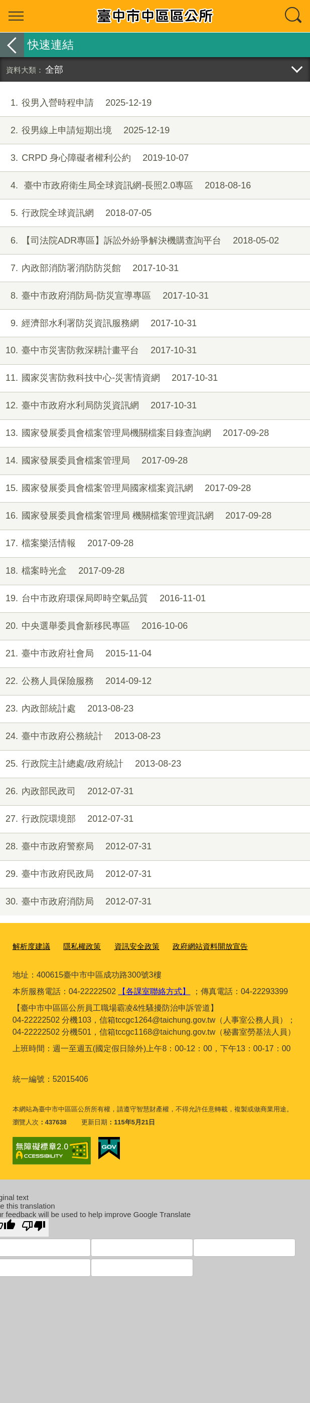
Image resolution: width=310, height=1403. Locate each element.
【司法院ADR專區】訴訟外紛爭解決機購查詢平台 (139, 240)
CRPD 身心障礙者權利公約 (94, 158)
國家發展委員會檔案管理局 (94, 460)
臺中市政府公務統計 (80, 736)
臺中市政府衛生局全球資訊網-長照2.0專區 (125, 185)
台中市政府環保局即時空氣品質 (103, 598)
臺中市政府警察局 (75, 846)
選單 (16, 16)
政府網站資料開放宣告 (189, 945)
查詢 (294, 16)
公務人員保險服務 (75, 681)
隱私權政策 (74, 945)
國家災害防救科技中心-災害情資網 (109, 378)
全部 (54, 69)
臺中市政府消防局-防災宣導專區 (104, 296)
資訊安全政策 (123, 945)
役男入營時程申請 (75, 103)
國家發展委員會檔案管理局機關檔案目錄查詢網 (134, 433)
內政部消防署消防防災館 (89, 268)
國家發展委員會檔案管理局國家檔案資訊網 (125, 488)
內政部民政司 (66, 791)
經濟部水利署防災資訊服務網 (98, 323)
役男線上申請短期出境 (85, 130)
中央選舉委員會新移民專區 (94, 626)
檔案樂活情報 (66, 543)
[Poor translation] (34, 1226)
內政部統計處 (66, 709)
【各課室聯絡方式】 (154, 989)
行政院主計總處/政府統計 (90, 764)
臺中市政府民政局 (75, 874)
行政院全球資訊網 (75, 213)
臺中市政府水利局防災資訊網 (98, 405)
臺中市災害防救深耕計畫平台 (98, 350)
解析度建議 (29, 945)
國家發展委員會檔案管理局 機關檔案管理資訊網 (135, 516)
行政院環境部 (66, 819)
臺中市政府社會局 (75, 653)
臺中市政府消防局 (75, 901)
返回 (12, 45)
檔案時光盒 (62, 571)
